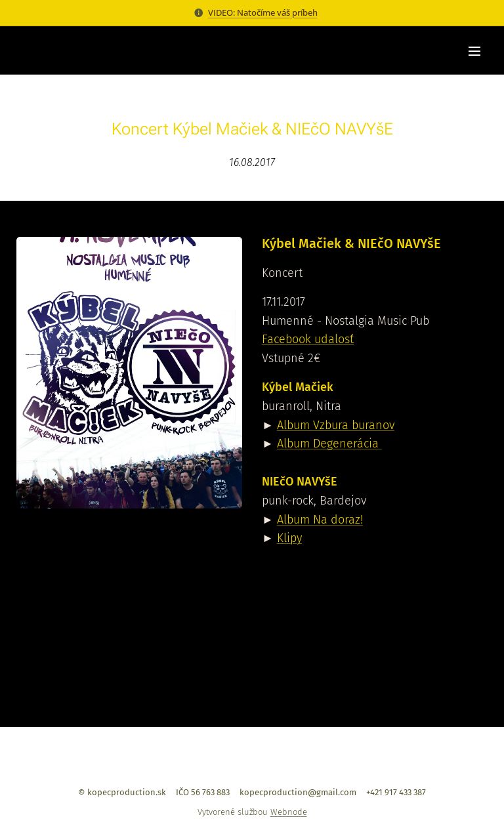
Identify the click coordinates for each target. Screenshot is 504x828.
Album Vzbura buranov (335, 425)
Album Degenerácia (329, 444)
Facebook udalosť (308, 340)
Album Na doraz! (320, 519)
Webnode (288, 812)
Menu (474, 51)
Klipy (289, 538)
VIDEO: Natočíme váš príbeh (263, 12)
